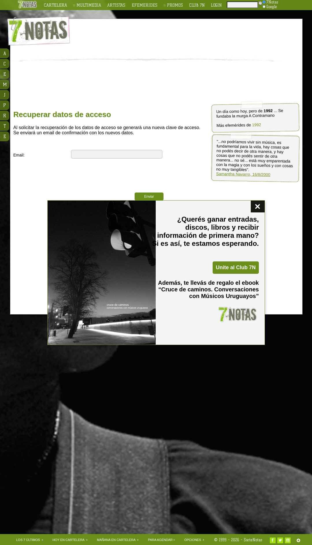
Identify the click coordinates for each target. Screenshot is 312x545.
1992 (256, 124)
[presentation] (115, 172)
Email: (19, 155)
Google (270, 6)
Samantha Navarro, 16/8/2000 (243, 174)
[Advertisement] (158, 62)
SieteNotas (253, 540)
